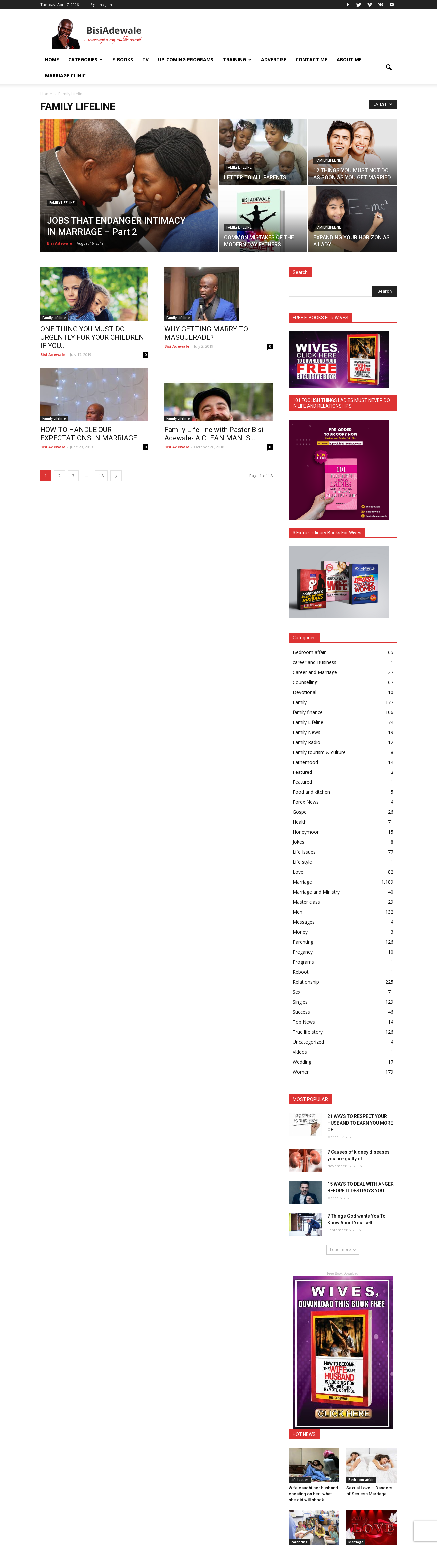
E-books (122, 59)
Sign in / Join (101, 4)
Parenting (303, 942)
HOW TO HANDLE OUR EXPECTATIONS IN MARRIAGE (88, 434)
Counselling (305, 682)
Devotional (304, 692)
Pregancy (303, 952)
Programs (303, 962)
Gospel (300, 812)
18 (101, 476)
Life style (302, 862)
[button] (389, 68)
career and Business (314, 662)
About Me (349, 59)
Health (300, 822)
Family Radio (306, 742)
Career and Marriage (315, 672)
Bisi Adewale (59, 243)
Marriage (302, 882)
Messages (304, 922)
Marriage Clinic (65, 75)
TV (145, 59)
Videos (300, 1052)
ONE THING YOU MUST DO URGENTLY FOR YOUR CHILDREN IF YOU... (92, 337)
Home (52, 59)
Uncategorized (308, 1042)
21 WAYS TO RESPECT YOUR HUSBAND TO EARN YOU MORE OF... (360, 1123)
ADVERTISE (273, 59)
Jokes (298, 842)
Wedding (302, 1062)
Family (300, 702)
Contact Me (311, 59)
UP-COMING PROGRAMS (185, 59)
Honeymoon (306, 832)
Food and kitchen (311, 792)
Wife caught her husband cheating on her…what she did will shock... (313, 1493)
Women (301, 1072)
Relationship (306, 982)
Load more (343, 1249)
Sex (296, 992)
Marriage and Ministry (316, 892)
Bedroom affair (309, 652)
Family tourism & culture (319, 752)
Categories (85, 59)
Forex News (306, 802)
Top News (304, 1022)
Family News (306, 732)
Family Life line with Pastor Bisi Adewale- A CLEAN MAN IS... (214, 434)
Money (300, 932)
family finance (308, 712)
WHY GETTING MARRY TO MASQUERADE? (206, 333)
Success (301, 1012)
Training (237, 59)
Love (298, 872)
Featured (302, 772)
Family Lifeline (62, 203)
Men (297, 912)
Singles (300, 1002)
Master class (306, 902)
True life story (308, 1032)
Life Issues (304, 852)
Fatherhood (305, 762)
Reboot (301, 972)
